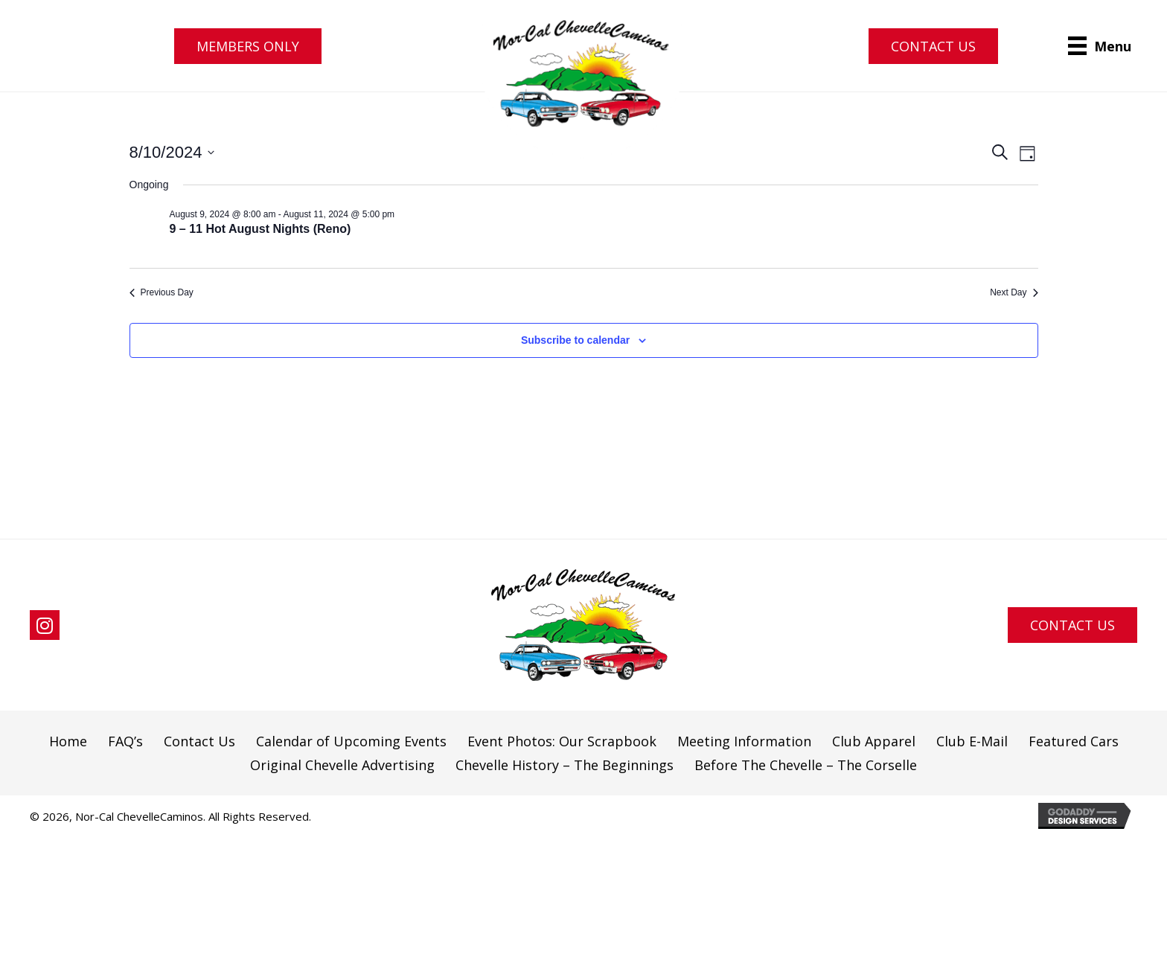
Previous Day (162, 292)
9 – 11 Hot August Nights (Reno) (260, 228)
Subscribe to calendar (575, 340)
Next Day (1013, 292)
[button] (248, 46)
